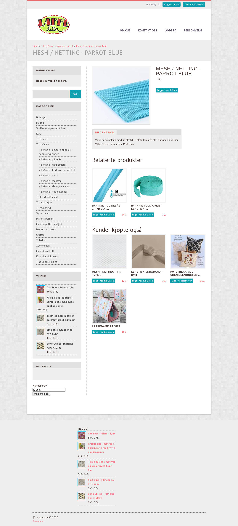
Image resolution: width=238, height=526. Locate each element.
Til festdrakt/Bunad (47, 197)
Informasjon (104, 132)
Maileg (40, 122)
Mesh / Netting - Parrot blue (91, 46)
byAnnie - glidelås (51, 159)
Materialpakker (44, 218)
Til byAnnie (47, 46)
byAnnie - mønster (51, 181)
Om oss (125, 30)
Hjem (35, 46)
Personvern (193, 30)
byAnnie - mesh (65, 46)
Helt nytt (41, 117)
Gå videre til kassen (194, 4)
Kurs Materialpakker (47, 256)
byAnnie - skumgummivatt (55, 186)
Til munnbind (43, 208)
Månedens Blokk (45, 251)
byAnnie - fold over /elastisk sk (58, 170)
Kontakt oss (147, 30)
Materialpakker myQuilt (49, 224)
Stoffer (40, 234)
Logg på (170, 30)
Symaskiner (42, 213)
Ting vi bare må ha (46, 261)
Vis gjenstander (171, 4)
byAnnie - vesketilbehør (54, 191)
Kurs (38, 133)
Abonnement (43, 245)
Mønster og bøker (46, 229)
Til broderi (42, 139)
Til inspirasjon (44, 202)
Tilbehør (41, 240)
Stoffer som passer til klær (51, 128)
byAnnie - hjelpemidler (53, 164)
